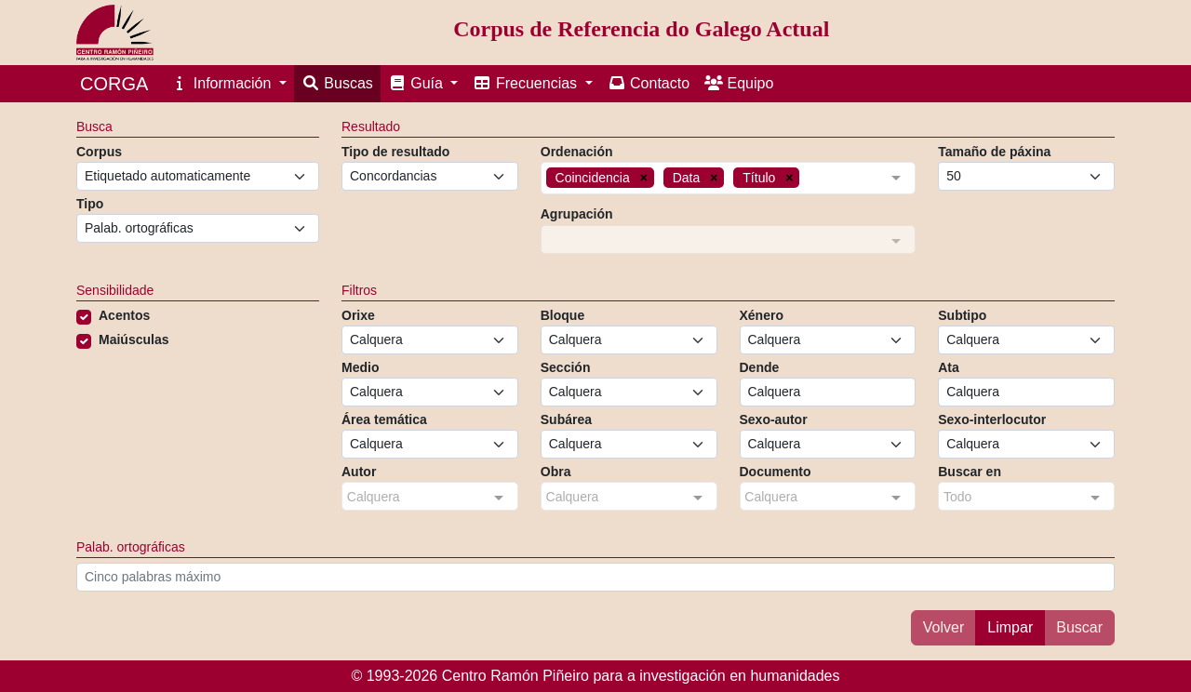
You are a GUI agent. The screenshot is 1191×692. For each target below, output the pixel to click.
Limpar (1010, 627)
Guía (418, 83)
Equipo (738, 83)
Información (222, 83)
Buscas (337, 83)
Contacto (648, 83)
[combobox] (729, 180)
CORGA (114, 83)
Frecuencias (527, 83)
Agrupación (577, 213)
